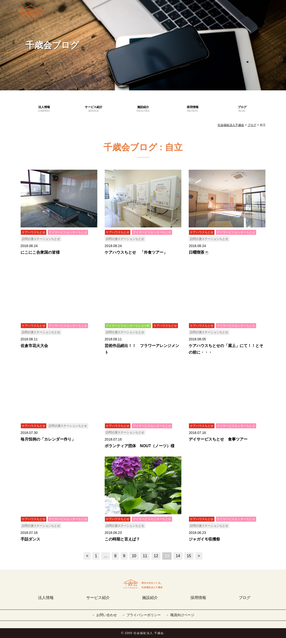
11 (145, 556)
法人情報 (44, 109)
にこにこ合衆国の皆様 (40, 252)
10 (134, 556)
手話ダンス (30, 539)
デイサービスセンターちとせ (68, 232)
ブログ (242, 109)
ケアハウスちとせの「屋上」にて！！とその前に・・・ (226, 349)
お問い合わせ (106, 615)
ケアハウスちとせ (33, 232)
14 (178, 556)
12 (156, 556)
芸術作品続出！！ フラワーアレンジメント (142, 349)
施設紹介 (143, 109)
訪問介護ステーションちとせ (41, 239)
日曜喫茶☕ (199, 252)
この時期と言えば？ (122, 539)
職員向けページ (182, 615)
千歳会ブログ (52, 45)
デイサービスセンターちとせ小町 (128, 325)
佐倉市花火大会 (34, 346)
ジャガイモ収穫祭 (204, 539)
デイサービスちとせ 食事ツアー (218, 439)
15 (189, 556)
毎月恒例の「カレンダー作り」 (48, 439)
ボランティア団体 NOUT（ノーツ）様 (139, 446)
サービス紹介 (94, 109)
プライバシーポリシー (143, 615)
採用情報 (193, 109)
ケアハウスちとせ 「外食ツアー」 (136, 252)
